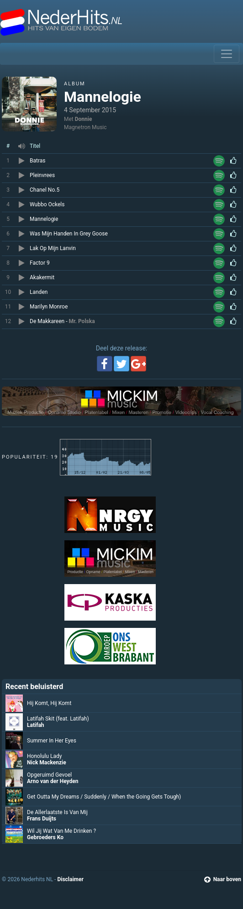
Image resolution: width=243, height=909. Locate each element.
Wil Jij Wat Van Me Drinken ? (61, 831)
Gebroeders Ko (45, 837)
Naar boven (222, 879)
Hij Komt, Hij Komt (49, 703)
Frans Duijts (41, 818)
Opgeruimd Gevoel (49, 775)
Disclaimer (70, 879)
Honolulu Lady (44, 756)
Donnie (83, 119)
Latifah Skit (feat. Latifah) (58, 719)
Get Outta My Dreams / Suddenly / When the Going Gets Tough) (104, 797)
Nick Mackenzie (46, 762)
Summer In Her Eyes (51, 740)
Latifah (35, 725)
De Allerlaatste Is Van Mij (57, 812)
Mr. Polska (82, 321)
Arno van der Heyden (52, 781)
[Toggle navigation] (226, 54)
